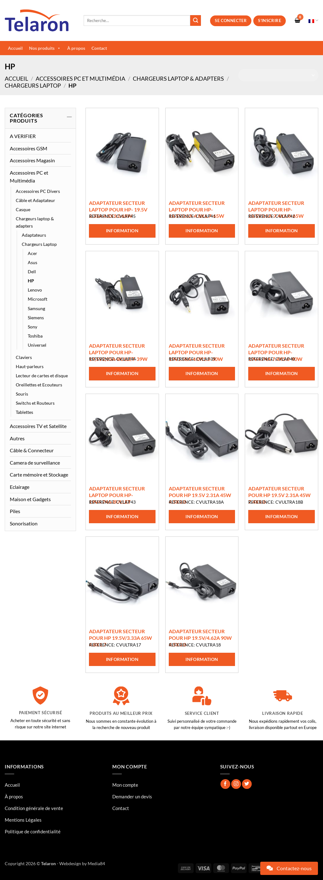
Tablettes (24, 412)
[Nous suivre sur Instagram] (236, 784)
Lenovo (35, 289)
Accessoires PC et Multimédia (80, 78)
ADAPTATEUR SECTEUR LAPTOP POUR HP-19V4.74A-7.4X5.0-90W (276, 352)
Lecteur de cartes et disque (42, 375)
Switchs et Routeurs (35, 403)
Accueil (15, 48)
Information (122, 230)
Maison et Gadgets (30, 499)
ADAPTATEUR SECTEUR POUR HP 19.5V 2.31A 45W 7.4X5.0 (279, 495)
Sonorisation (24, 523)
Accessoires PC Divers (38, 191)
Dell (32, 271)
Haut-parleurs (30, 366)
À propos (76, 48)
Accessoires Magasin (32, 160)
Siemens (36, 317)
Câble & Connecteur (32, 450)
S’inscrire (269, 20)
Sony (32, 326)
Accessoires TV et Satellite (38, 426)
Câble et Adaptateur (35, 200)
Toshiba (35, 336)
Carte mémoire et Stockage (39, 475)
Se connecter (231, 20)
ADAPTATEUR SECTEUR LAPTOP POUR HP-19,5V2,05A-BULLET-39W (118, 352)
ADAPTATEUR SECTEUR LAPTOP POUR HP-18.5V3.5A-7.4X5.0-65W (276, 209)
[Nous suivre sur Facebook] (225, 784)
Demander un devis (132, 796)
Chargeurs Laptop (33, 85)
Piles (15, 511)
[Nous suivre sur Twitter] (247, 784)
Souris (22, 394)
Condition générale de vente (34, 808)
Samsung (36, 308)
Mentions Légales (23, 820)
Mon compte (125, 785)
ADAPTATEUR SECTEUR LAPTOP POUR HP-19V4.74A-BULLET (117, 495)
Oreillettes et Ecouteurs (39, 384)
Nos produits (45, 48)
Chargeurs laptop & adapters (178, 78)
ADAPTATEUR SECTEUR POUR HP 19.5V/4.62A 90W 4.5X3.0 (200, 637)
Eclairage (19, 487)
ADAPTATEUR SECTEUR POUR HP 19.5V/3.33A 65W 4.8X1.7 (120, 637)
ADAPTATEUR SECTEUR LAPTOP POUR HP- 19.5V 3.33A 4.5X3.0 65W (118, 209)
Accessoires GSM (28, 148)
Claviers (24, 357)
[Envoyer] (195, 20)
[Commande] (278, 75)
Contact (99, 48)
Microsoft (37, 299)
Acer (32, 253)
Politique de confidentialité (33, 831)
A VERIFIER (23, 136)
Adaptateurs (34, 235)
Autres (17, 438)
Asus (32, 262)
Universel (37, 345)
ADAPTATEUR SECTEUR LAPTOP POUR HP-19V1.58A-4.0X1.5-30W (197, 352)
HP (31, 280)
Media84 (96, 863)
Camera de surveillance (35, 463)
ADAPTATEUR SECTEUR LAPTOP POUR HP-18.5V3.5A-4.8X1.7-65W (197, 209)
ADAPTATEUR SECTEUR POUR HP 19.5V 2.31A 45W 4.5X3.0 (200, 495)
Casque (23, 209)
